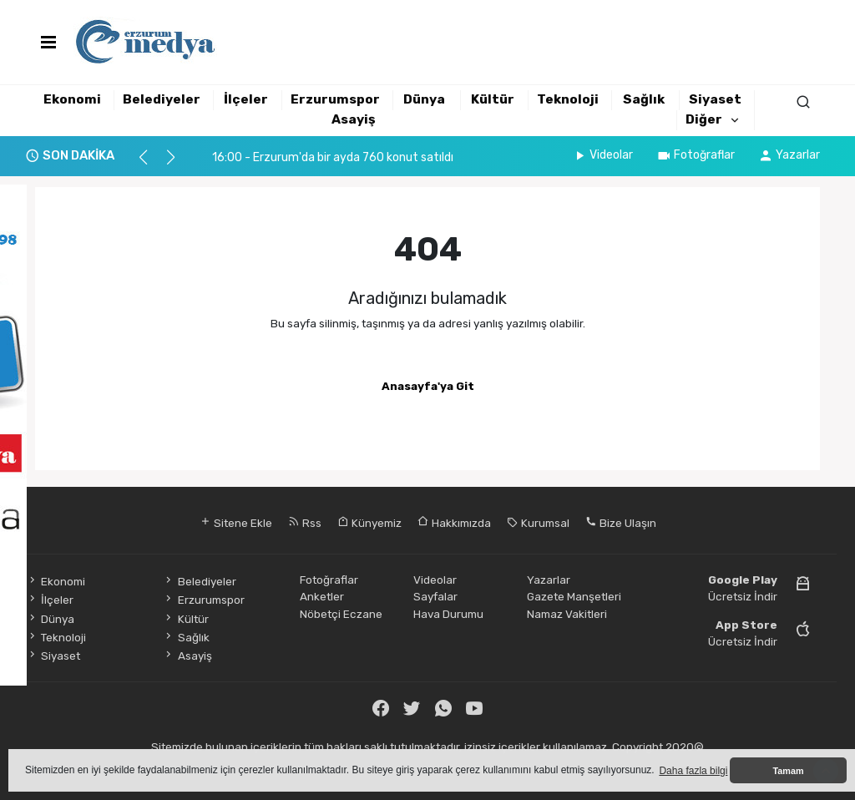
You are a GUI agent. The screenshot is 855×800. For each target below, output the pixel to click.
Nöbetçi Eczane (341, 613)
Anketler (322, 596)
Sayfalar (435, 596)
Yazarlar (789, 155)
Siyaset (715, 99)
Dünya (424, 99)
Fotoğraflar (695, 155)
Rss (304, 522)
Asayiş (353, 119)
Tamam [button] (787, 771)
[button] (150, 164)
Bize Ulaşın (620, 522)
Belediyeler (161, 99)
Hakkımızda (454, 522)
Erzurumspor (335, 99)
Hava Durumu (448, 613)
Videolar (602, 155)
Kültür (492, 99)
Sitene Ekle (236, 522)
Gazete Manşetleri (574, 596)
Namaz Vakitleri (567, 613)
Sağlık (644, 99)
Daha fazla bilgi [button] (693, 771)
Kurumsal (538, 522)
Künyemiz (369, 522)
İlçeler (246, 99)
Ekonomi (72, 99)
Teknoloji (568, 99)
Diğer (704, 119)
